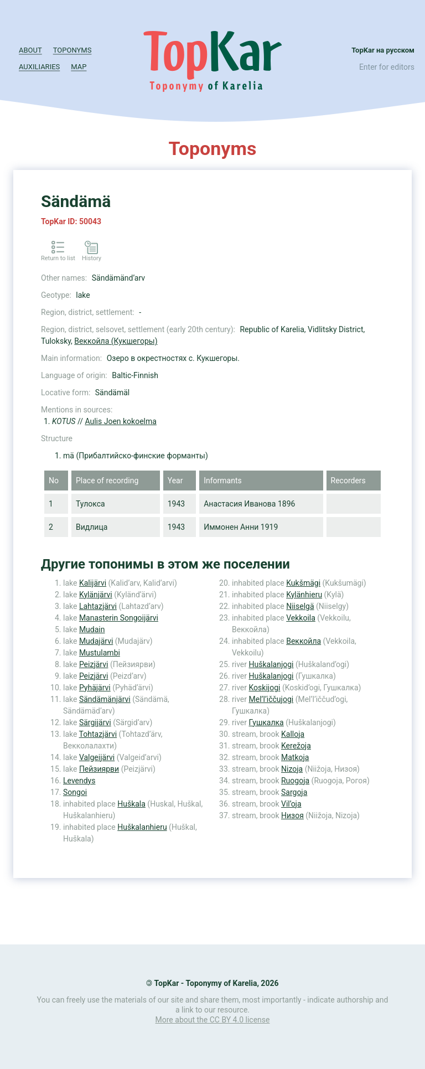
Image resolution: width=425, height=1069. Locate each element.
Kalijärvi (92, 583)
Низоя (292, 815)
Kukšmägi (303, 583)
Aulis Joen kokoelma (121, 421)
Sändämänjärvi (105, 699)
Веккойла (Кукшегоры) (115, 341)
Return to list (58, 258)
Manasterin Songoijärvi (118, 617)
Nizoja (292, 769)
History (91, 258)
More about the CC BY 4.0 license (213, 1019)
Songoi (75, 792)
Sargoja (294, 792)
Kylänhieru (304, 594)
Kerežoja (296, 745)
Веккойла (303, 641)
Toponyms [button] (72, 50)
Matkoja (295, 757)
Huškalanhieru (142, 827)
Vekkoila (300, 617)
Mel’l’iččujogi (270, 699)
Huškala (131, 803)
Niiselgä (300, 606)
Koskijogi (264, 687)
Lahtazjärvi (98, 606)
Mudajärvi (96, 641)
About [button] (30, 50)
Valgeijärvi (97, 757)
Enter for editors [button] (386, 67)
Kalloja (292, 734)
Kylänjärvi (95, 594)
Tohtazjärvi (98, 734)
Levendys (79, 780)
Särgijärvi (95, 722)
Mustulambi (99, 652)
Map (78, 67)
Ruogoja (295, 780)
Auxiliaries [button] (39, 67)
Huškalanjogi (270, 664)
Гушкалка (265, 722)
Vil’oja (291, 803)
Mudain (92, 629)
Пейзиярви (99, 769)
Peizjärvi (93, 664)
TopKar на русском (382, 50)
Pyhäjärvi (95, 687)
